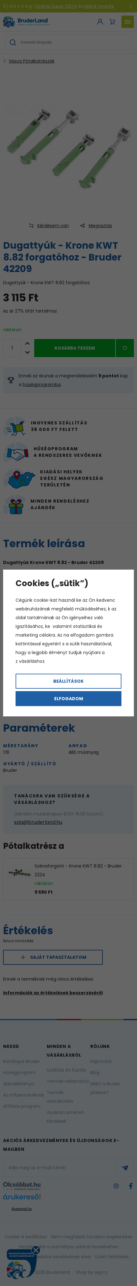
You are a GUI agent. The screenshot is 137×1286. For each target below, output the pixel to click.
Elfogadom (68, 699)
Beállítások (68, 681)
